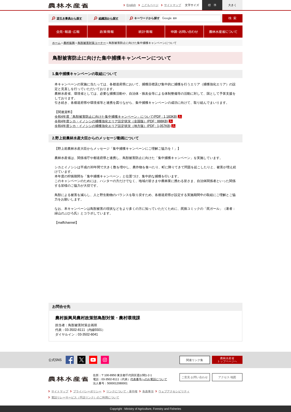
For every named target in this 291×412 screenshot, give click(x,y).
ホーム (56, 42)
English (131, 5)
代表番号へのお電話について (148, 379)
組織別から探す (108, 18)
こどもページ (149, 5)
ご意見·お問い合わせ (194, 377)
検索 (232, 18)
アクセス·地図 (227, 377)
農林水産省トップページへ (227, 360)
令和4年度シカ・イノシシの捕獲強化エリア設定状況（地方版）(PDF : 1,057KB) (113, 126)
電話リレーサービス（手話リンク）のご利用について (85, 397)
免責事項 (148, 391)
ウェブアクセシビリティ (174, 391)
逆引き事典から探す (69, 18)
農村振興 (69, 42)
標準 (212, 5)
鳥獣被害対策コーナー (92, 42)
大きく (232, 5)
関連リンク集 (194, 360)
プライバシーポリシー (87, 391)
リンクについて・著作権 (121, 391)
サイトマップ (172, 5)
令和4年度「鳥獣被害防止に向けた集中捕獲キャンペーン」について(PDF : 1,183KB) (116, 116)
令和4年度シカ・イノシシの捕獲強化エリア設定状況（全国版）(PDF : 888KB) (111, 121)
